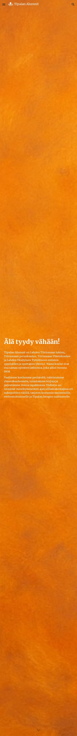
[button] (4, 4)
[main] (38, 341)
